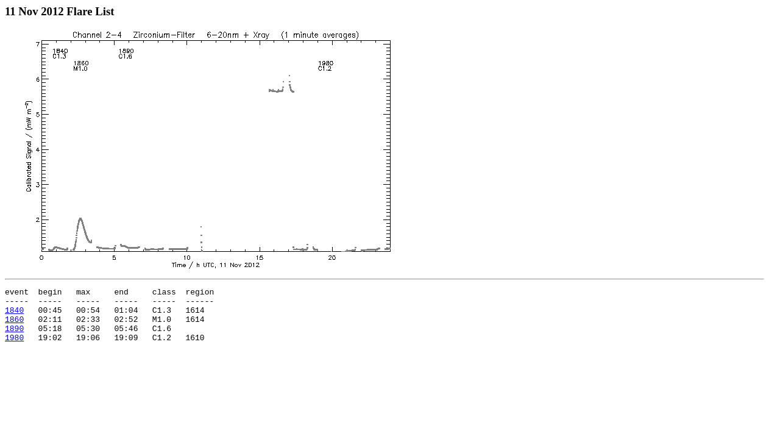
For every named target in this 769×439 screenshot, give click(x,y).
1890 (14, 337)
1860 (14, 326)
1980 (14, 348)
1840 (14, 315)
